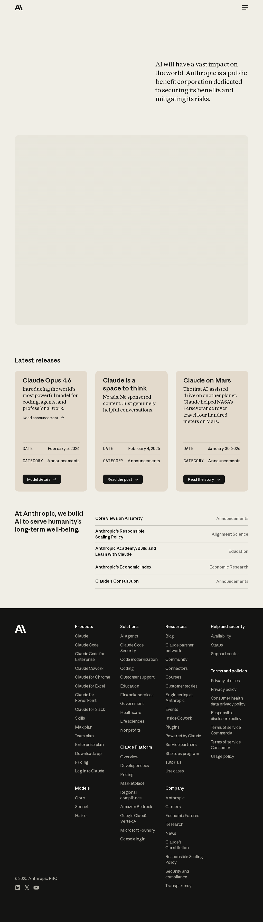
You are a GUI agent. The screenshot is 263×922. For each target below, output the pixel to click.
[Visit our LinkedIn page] (18, 888)
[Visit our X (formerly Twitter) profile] (27, 888)
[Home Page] (33, 7)
